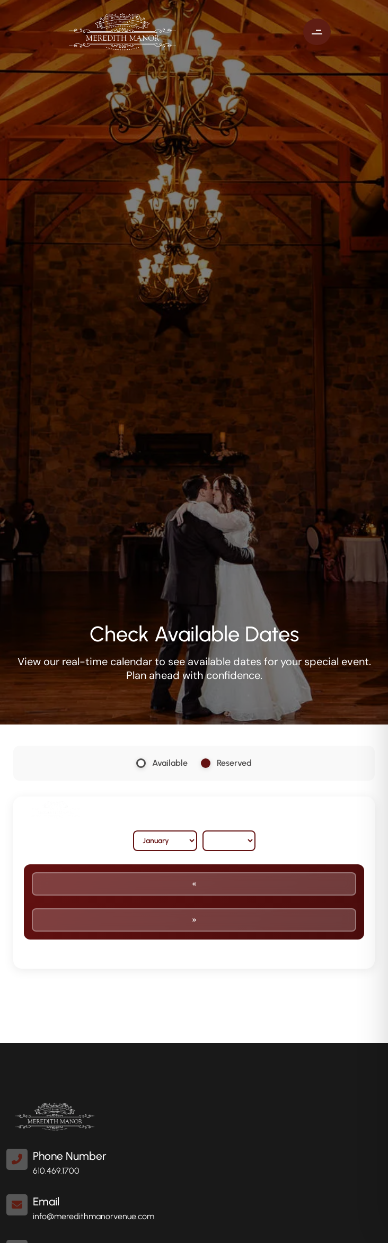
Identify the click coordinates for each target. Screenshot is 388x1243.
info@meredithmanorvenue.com (93, 1216)
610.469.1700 (56, 1171)
